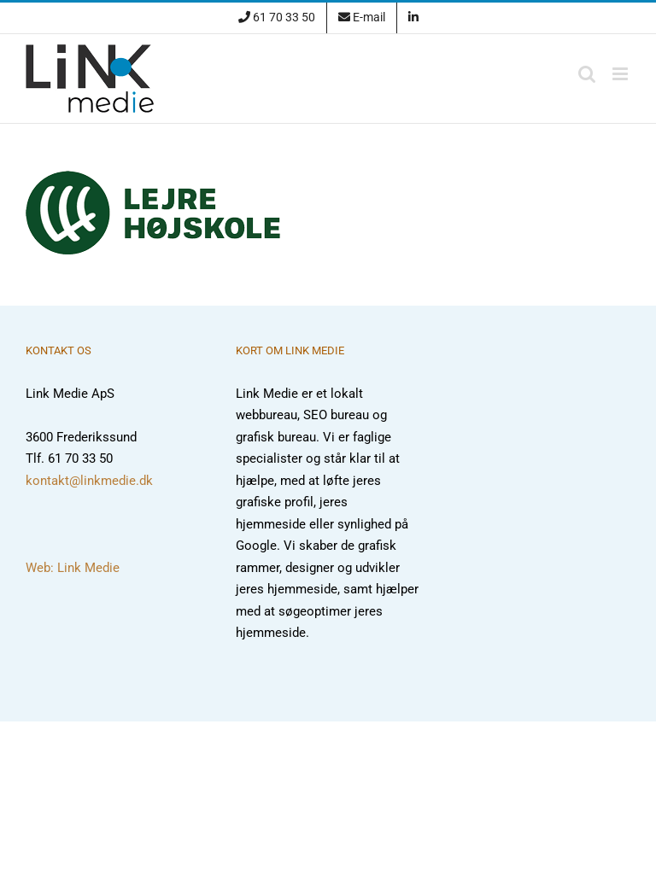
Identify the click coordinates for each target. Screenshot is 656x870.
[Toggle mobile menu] (621, 74)
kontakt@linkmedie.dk (89, 480)
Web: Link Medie (73, 567)
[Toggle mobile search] (586, 74)
